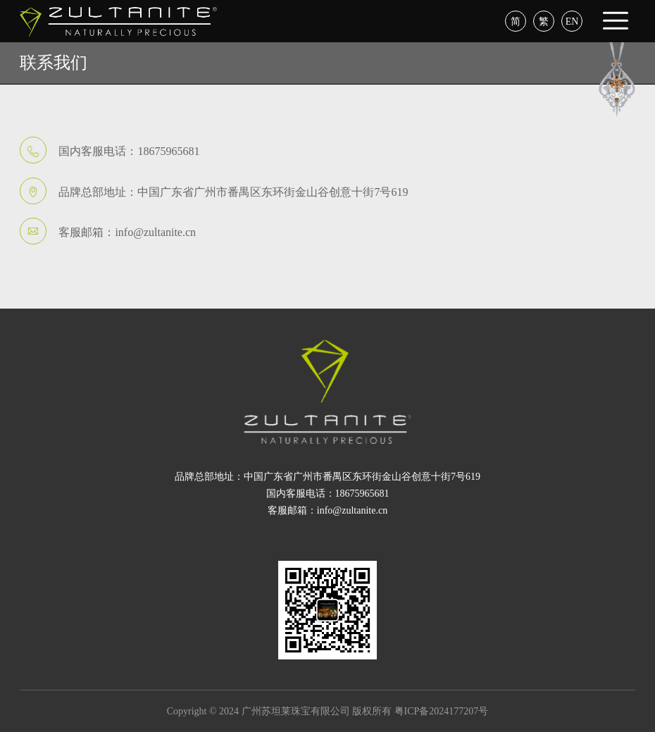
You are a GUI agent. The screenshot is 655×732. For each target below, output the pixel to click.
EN (572, 21)
